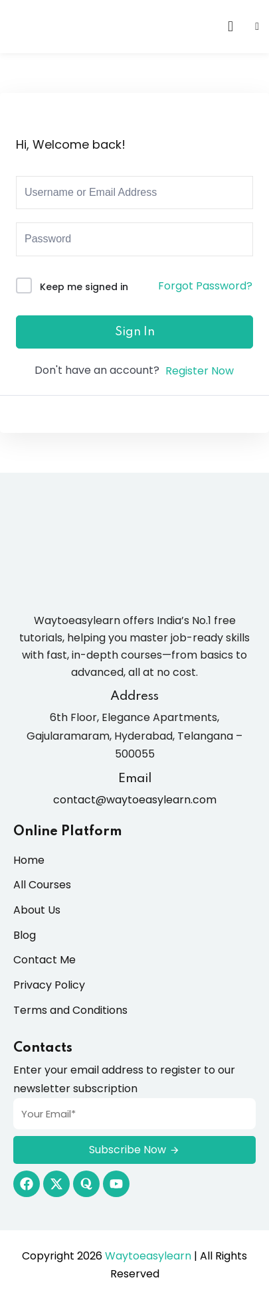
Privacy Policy (49, 985)
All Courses (42, 884)
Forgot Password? (205, 285)
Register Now (199, 370)
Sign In (135, 332)
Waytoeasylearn (148, 1255)
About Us (36, 910)
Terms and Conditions (70, 1010)
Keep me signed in (84, 286)
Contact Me (44, 959)
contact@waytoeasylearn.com (135, 799)
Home (29, 860)
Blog (24, 935)
